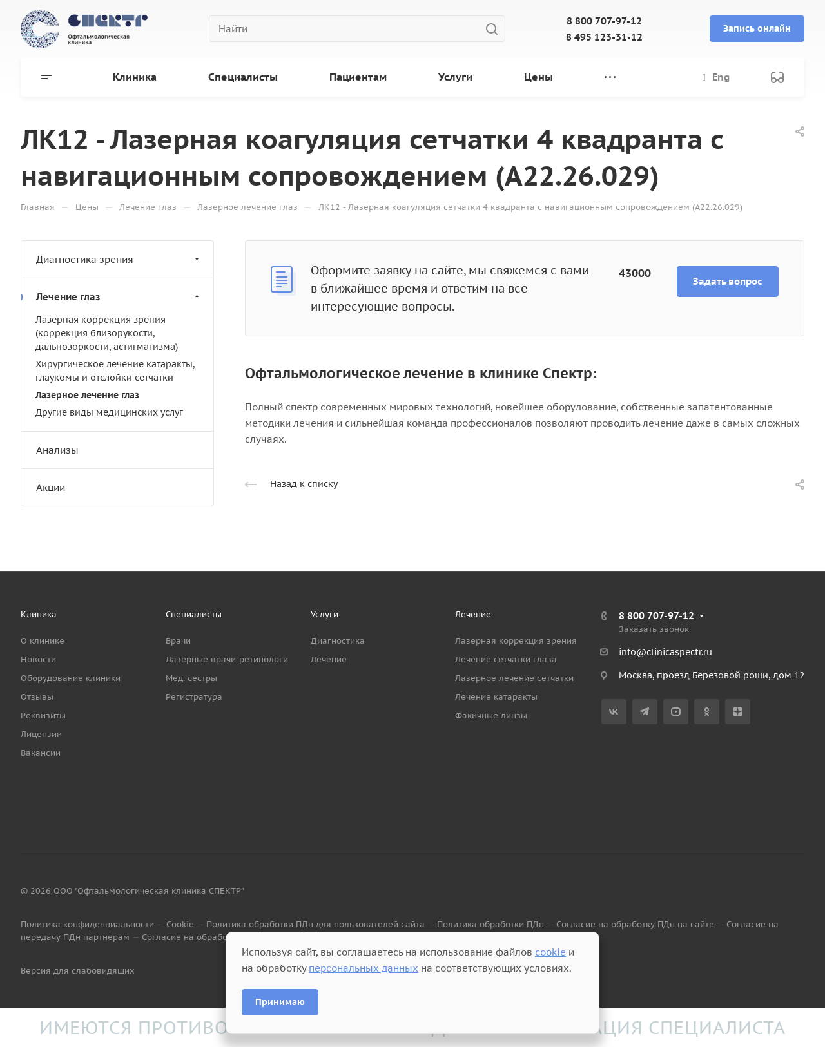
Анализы (57, 450)
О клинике (42, 640)
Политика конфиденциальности (87, 924)
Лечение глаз (119, 297)
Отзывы (37, 696)
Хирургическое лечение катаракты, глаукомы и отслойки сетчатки (115, 370)
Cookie (180, 924)
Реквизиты (43, 715)
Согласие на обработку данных (208, 937)
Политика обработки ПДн (490, 924)
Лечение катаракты (496, 696)
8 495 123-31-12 (604, 37)
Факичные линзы (491, 715)
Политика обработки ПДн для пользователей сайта (315, 924)
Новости (38, 659)
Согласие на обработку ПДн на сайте (635, 924)
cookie (550, 952)
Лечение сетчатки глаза (506, 659)
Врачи (178, 640)
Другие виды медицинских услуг (109, 412)
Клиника (39, 614)
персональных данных (363, 968)
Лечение (329, 659)
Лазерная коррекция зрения (516, 640)
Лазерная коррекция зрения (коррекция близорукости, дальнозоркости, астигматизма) (106, 333)
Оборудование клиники (71, 678)
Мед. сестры (191, 678)
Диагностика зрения (119, 259)
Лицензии (41, 734)
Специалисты (194, 614)
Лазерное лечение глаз (87, 395)
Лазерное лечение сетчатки (514, 678)
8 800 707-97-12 (604, 21)
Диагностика (338, 640)
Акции (50, 487)
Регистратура (194, 696)
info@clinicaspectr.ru (665, 652)
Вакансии (41, 752)
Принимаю (280, 1002)
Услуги (324, 614)
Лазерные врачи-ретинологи (227, 659)
